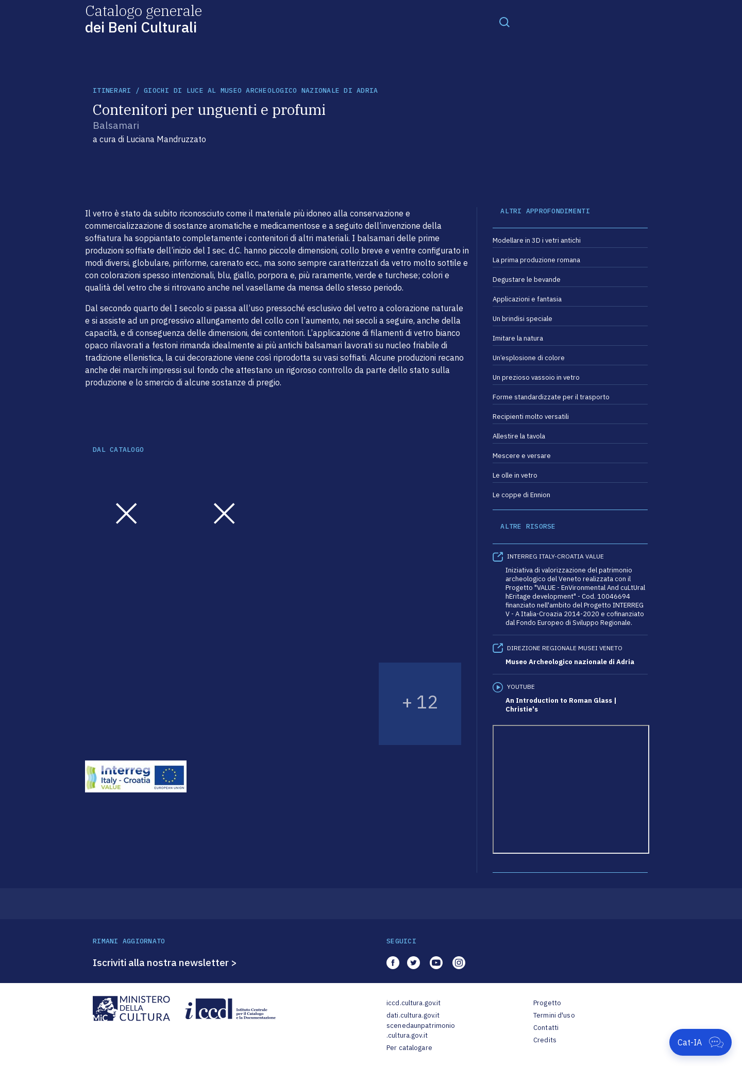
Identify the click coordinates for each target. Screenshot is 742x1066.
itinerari (112, 90)
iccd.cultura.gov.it (413, 1003)
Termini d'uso (554, 1015)
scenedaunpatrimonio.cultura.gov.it (420, 1030)
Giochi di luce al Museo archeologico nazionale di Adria (261, 90)
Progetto (547, 1003)
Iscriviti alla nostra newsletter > (165, 962)
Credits (544, 1040)
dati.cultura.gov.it (413, 1015)
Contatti (546, 1027)
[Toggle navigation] (504, 21)
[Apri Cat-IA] (700, 1042)
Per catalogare (409, 1047)
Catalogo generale (143, 18)
